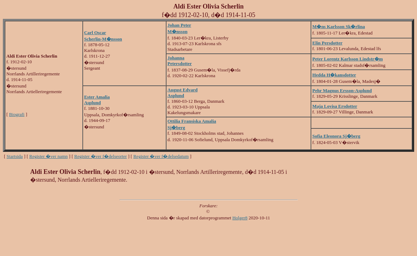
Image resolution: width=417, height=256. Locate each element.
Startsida (15, 156)
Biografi (16, 114)
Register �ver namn (48, 156)
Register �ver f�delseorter (100, 156)
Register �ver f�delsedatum (161, 156)
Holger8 (240, 217)
